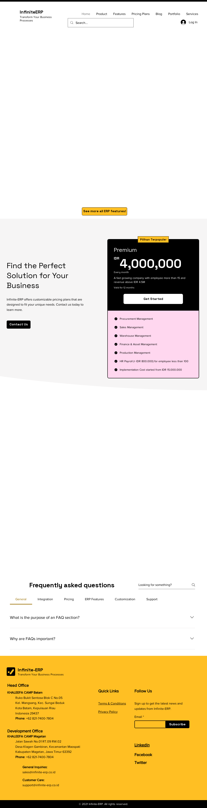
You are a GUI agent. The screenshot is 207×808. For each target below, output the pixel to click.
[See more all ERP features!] (104, 211)
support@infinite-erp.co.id (40, 785)
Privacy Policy (108, 711)
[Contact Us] (19, 325)
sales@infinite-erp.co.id (38, 772)
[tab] (21, 599)
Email (138, 716)
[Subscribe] (177, 724)
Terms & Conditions (112, 703)
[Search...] (100, 22)
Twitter (140, 762)
